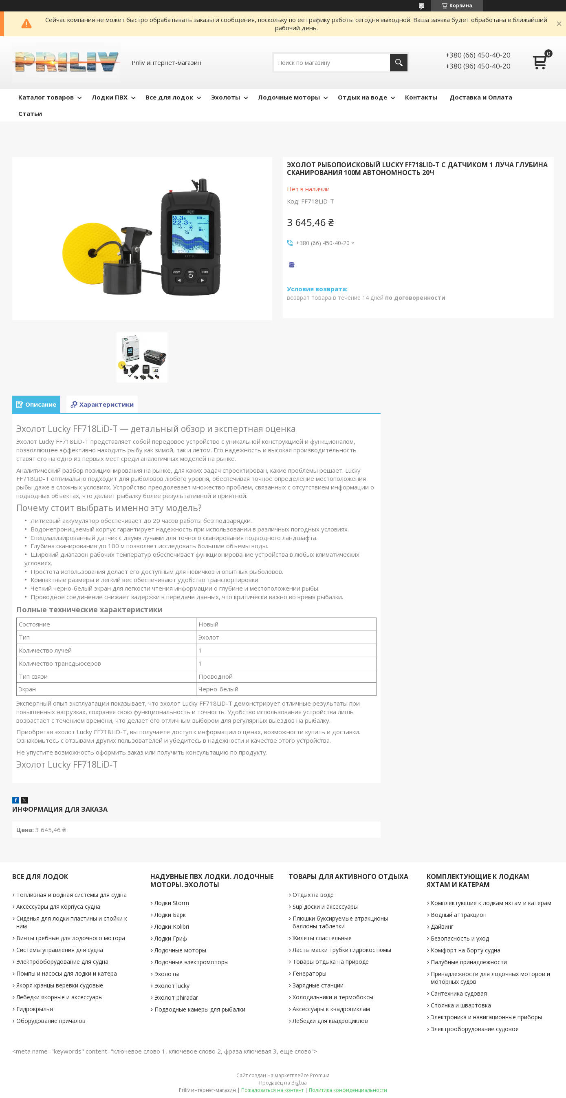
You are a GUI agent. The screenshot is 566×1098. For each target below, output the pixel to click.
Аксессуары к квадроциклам (331, 1009)
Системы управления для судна (59, 950)
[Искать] (398, 62)
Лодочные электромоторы (191, 962)
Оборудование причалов (51, 1021)
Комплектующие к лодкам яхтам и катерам (491, 903)
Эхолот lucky (171, 986)
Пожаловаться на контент (272, 1090)
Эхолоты (225, 97)
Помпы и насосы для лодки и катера (66, 973)
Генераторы (309, 973)
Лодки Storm (171, 903)
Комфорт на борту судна (465, 950)
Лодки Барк (170, 915)
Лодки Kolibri (171, 926)
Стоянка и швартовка (461, 1005)
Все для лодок (169, 97)
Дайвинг (442, 926)
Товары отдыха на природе (331, 961)
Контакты (421, 97)
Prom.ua (320, 1075)
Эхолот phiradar (176, 997)
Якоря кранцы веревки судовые (59, 985)
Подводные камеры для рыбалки (199, 1009)
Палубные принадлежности (469, 962)
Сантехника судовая (459, 993)
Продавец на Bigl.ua (283, 1082)
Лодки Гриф (170, 938)
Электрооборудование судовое (475, 1029)
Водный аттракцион (459, 915)
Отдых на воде (362, 97)
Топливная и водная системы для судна (71, 895)
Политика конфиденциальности (348, 1090)
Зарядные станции (318, 985)
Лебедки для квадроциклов (330, 1021)
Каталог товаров (46, 97)
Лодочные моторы (289, 97)
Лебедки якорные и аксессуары (59, 997)
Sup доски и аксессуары (325, 906)
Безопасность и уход (460, 938)
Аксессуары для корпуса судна (58, 906)
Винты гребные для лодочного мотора (70, 938)
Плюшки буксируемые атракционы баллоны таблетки (340, 922)
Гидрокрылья (34, 1009)
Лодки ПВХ (110, 97)
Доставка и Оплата (480, 97)
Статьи (30, 113)
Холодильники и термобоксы (333, 997)
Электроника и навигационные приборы (486, 1017)
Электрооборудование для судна (62, 961)
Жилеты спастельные (322, 938)
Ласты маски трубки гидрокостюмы (342, 950)
